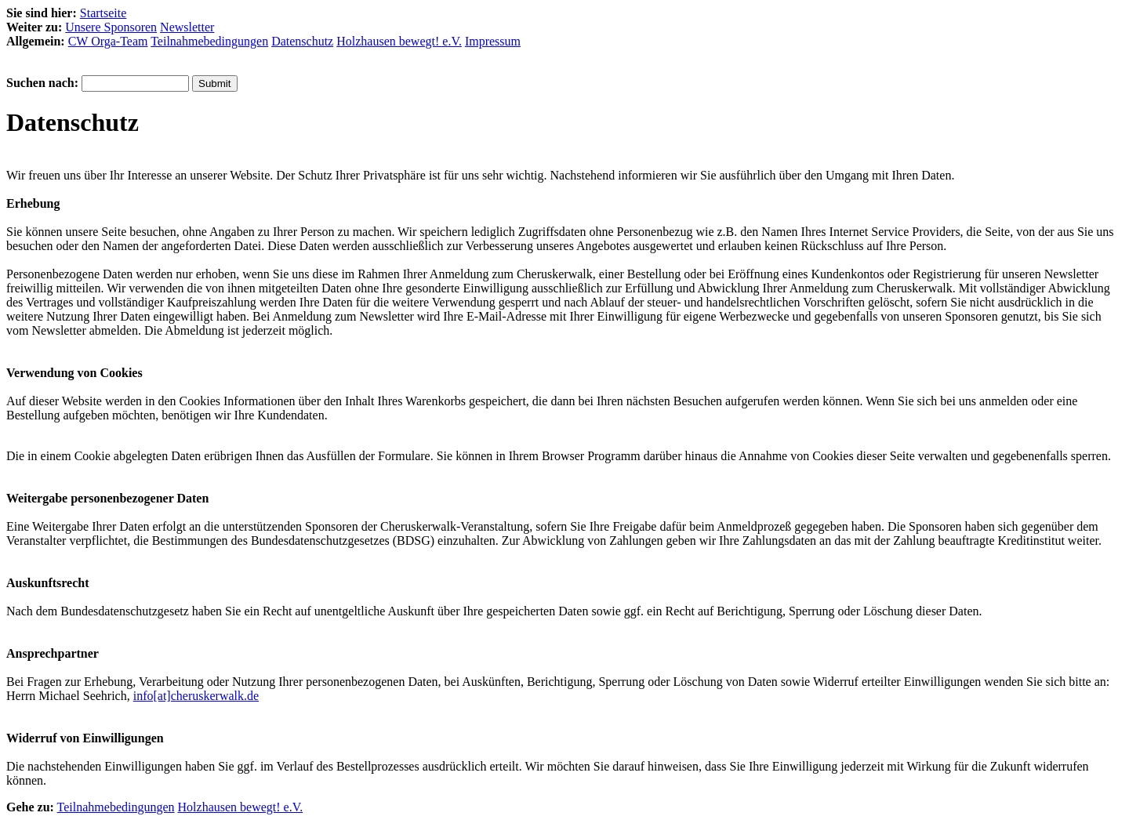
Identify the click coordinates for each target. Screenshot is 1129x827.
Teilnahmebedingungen (209, 41)
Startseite (103, 13)
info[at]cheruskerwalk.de (196, 695)
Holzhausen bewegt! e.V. (399, 41)
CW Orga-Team (108, 41)
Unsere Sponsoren (111, 27)
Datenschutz (302, 41)
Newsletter (187, 27)
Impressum (493, 41)
